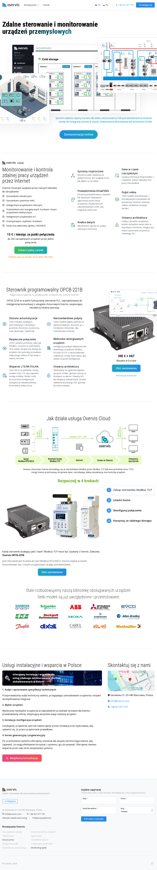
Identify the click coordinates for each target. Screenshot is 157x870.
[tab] (129, 490)
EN (98, 5)
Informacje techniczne (126, 375)
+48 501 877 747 (118, 706)
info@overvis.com (118, 701)
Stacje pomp (8, 839)
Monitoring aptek (39, 847)
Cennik (46, 5)
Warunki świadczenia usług (14, 818)
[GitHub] (152, 863)
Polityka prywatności (41, 818)
